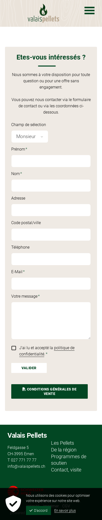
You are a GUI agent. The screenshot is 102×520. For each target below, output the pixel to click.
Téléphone (20, 247)
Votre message (27, 296)
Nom (27, 174)
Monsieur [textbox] (26, 136)
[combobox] (29, 136)
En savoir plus (65, 510)
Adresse (18, 198)
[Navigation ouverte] (89, 10)
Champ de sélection (28, 124)
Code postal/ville (26, 222)
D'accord (39, 510)
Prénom (27, 149)
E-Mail (27, 272)
